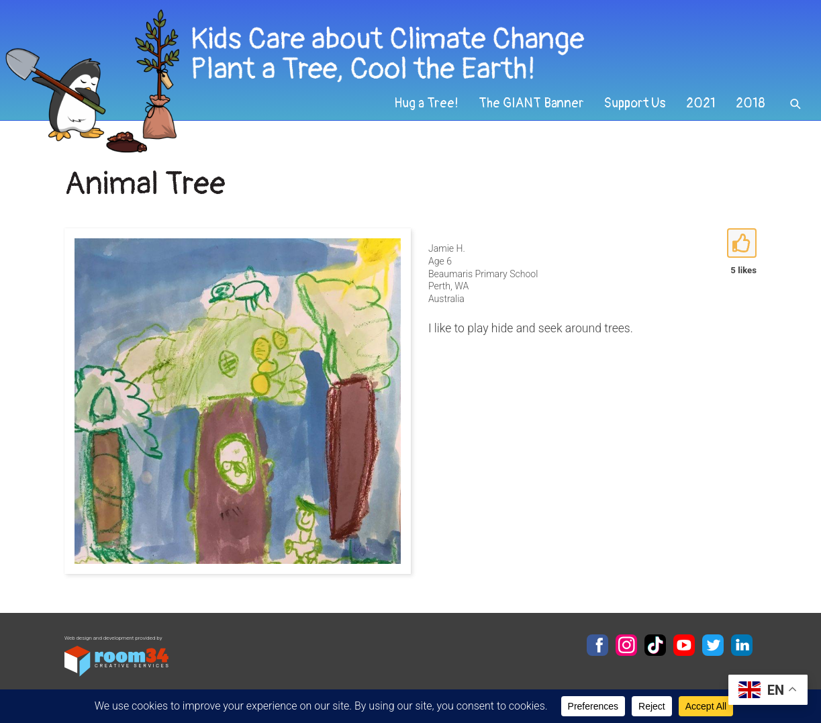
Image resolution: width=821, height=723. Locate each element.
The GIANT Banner (531, 103)
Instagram (626, 645)
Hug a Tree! (426, 103)
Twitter (713, 645)
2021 (701, 103)
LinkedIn (742, 645)
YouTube (684, 645)
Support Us (635, 103)
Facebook (597, 645)
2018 (750, 103)
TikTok (655, 645)
